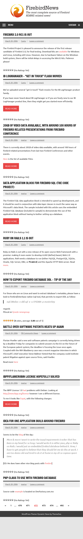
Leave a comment (36, 41)
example (19, 491)
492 (62, 505)
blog (21, 434)
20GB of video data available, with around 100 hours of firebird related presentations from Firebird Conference (39, 129)
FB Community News (29, 333)
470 (20, 505)
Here (5, 158)
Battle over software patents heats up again (33, 327)
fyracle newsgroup (20, 312)
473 (44, 505)
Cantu (23, 41)
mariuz (24, 140)
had (24, 390)
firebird (48, 463)
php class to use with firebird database (29, 478)
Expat (22, 398)
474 (51, 505)
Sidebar (72, 24)
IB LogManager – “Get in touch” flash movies (32, 76)
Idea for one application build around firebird (34, 421)
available (63, 51)
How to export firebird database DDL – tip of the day (37, 280)
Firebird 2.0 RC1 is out (17, 35)
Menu (10, 24)
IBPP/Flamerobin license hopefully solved (31, 377)
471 (28, 505)
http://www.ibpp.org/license (16, 393)
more (5, 265)
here (16, 362)
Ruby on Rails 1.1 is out (18, 238)
